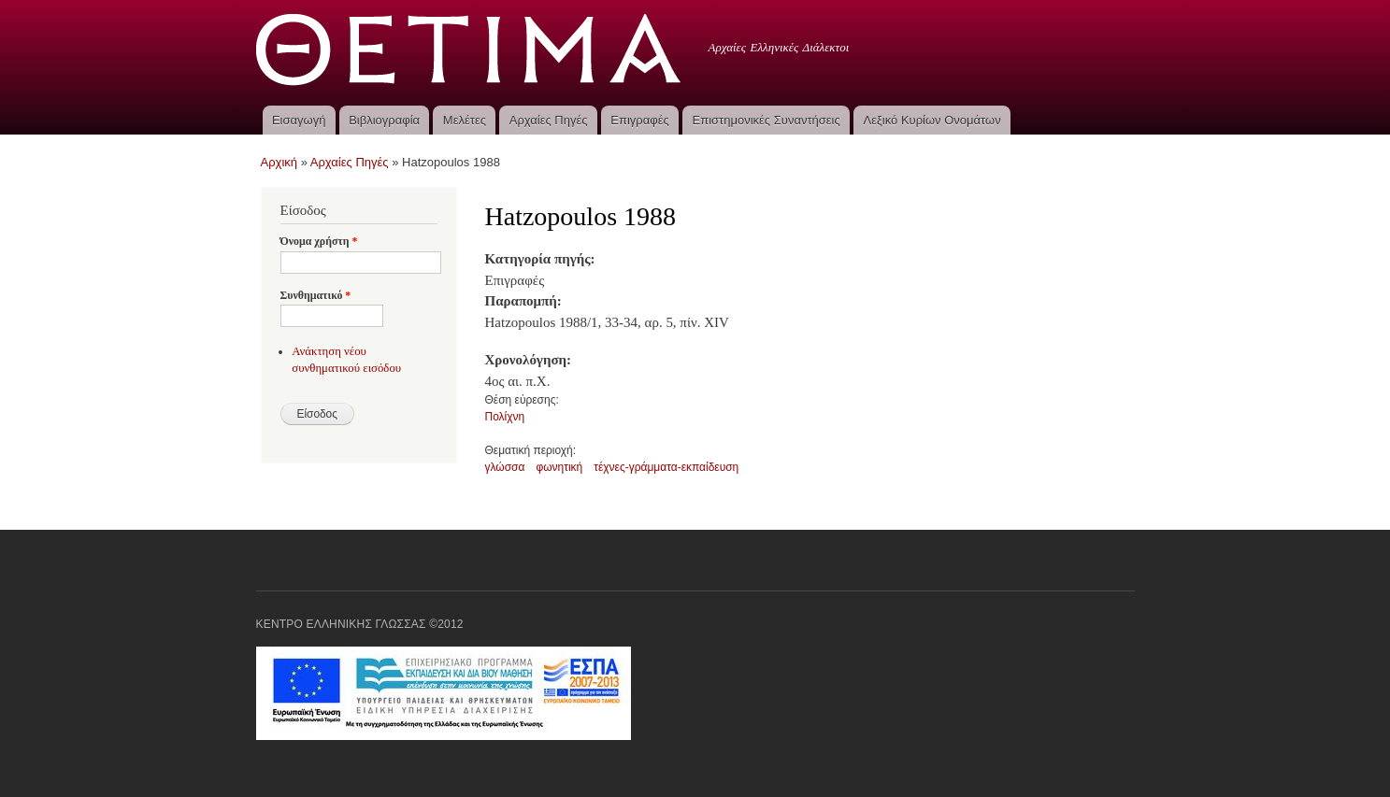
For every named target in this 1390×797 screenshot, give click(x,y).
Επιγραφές (639, 120)
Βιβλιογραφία (384, 120)
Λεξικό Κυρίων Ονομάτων (932, 120)
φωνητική (559, 467)
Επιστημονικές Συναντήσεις (766, 120)
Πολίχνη (505, 416)
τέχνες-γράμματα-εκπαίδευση (666, 467)
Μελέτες (464, 120)
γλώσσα (505, 467)
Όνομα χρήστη (319, 241)
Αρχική (279, 162)
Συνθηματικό (315, 295)
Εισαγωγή (298, 120)
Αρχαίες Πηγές (548, 120)
